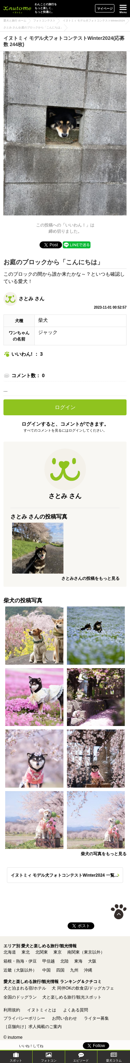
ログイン (65, 407)
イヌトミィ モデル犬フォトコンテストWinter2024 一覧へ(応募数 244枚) (67, 875)
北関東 (41, 952)
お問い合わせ (64, 1018)
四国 (60, 970)
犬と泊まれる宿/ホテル (24, 988)
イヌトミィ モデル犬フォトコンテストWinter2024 (94, 20)
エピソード (81, 1057)
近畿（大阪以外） (20, 970)
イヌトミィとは (41, 1010)
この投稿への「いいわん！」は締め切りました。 (65, 228)
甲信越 (48, 961)
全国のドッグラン (20, 997)
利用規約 (11, 1010)
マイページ (105, 8)
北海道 (9, 952)
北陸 (64, 961)
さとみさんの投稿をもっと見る (90, 578)
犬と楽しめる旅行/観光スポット (72, 997)
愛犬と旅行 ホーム (14, 20)
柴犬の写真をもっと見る (104, 853)
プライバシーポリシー (24, 1018)
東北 (25, 952)
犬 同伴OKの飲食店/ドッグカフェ (83, 988)
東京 (57, 952)
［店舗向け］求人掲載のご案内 (32, 1026)
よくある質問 (75, 1010)
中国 (46, 970)
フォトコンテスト (44, 20)
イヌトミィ (17, 8)
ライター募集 (96, 1018)
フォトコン (49, 1057)
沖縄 (88, 970)
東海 (78, 961)
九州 (74, 970)
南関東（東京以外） (86, 952)
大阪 (92, 961)
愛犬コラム (114, 1057)
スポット (16, 1057)
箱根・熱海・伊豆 (20, 961)
